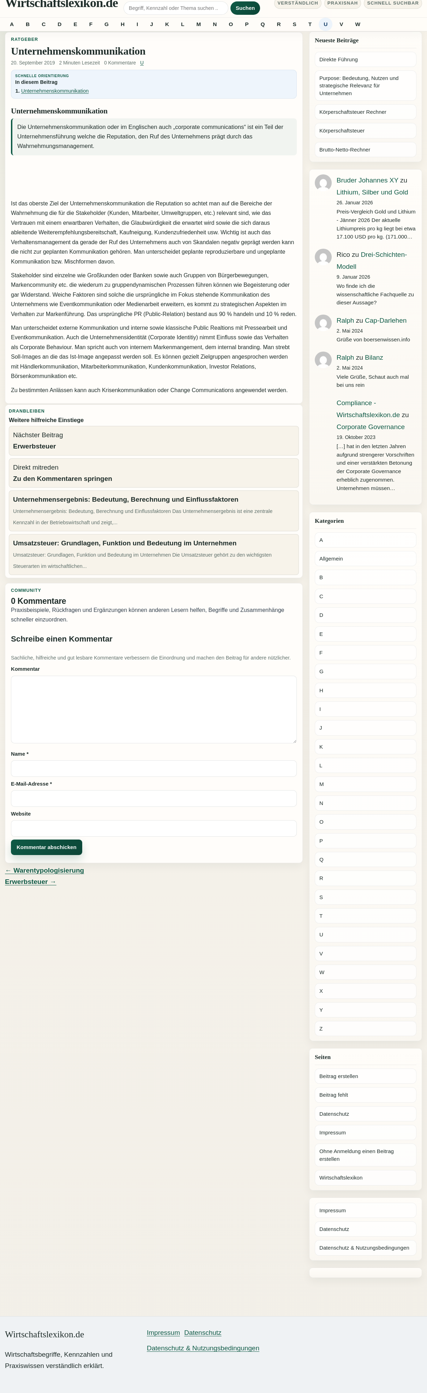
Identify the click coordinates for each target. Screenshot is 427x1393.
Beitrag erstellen (338, 1076)
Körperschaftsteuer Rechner (352, 112)
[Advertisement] (154, 178)
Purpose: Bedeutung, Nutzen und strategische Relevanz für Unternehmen (359, 85)
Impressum (332, 1132)
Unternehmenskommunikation (55, 91)
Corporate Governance (371, 427)
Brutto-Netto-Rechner (344, 150)
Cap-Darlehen (386, 320)
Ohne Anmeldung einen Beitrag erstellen (356, 1155)
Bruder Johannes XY (367, 180)
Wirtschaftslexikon (340, 1178)
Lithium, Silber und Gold (372, 192)
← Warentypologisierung (44, 870)
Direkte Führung (338, 59)
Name (20, 754)
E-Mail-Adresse (31, 784)
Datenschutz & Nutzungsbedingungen (364, 1248)
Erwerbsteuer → (30, 881)
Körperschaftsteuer (342, 131)
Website (21, 814)
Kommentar (25, 669)
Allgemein (331, 559)
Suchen (245, 8)
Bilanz (374, 357)
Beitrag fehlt (333, 1095)
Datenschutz (334, 1114)
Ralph (345, 320)
